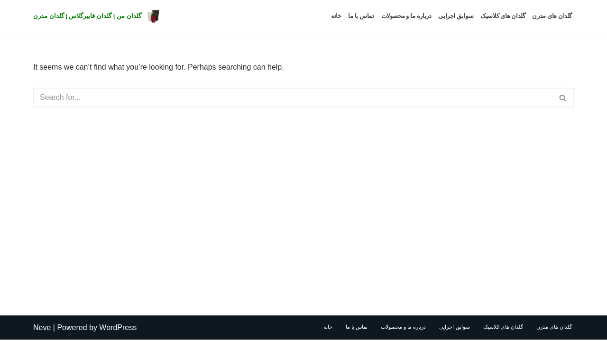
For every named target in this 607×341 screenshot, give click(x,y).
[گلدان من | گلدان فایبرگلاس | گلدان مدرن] (97, 16)
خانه (336, 15)
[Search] (292, 98)
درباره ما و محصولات (406, 15)
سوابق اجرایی (455, 15)
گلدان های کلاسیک (502, 15)
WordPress (118, 329)
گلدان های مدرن (552, 15)
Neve (42, 329)
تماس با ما (361, 15)
